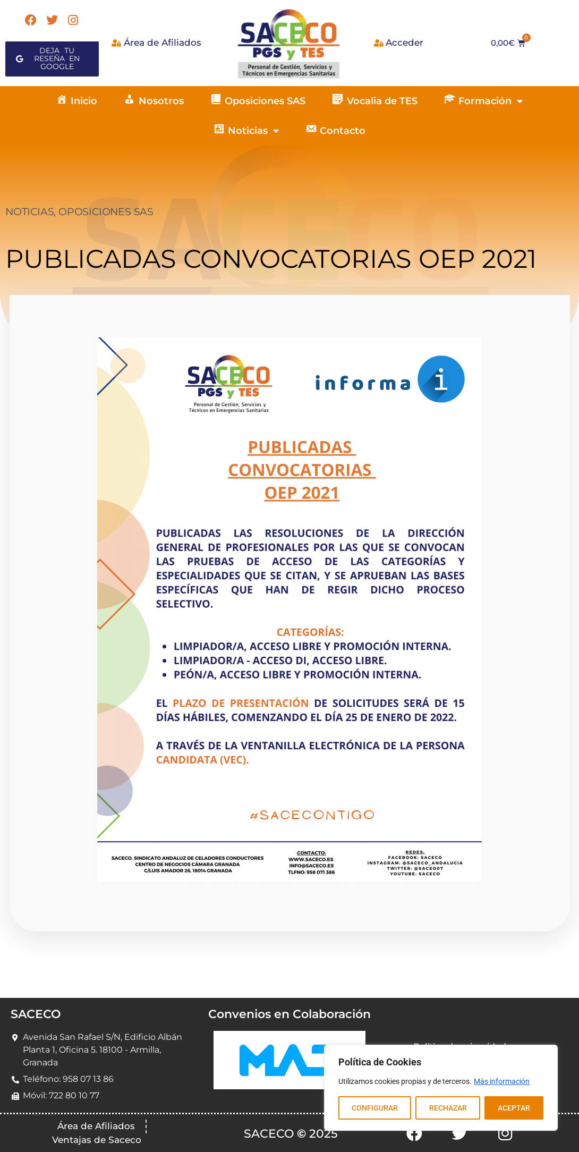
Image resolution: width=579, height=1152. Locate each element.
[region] (441, 1088)
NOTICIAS (29, 212)
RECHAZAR (447, 1108)
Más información (502, 1081)
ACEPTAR (514, 1108)
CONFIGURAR (375, 1108)
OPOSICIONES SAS (106, 212)
